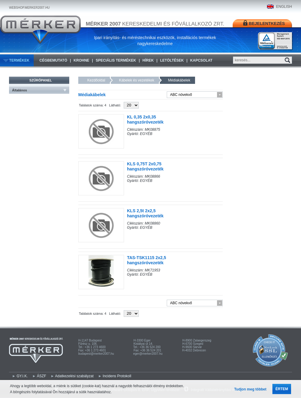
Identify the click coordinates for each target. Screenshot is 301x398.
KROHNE (81, 60)
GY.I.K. (22, 376)
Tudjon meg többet (250, 389)
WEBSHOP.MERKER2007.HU (29, 7)
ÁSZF (41, 376)
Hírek (148, 60)
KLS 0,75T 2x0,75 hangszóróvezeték (145, 166)
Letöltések (172, 60)
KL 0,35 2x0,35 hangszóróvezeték (145, 119)
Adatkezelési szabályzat (74, 376)
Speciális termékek (116, 60)
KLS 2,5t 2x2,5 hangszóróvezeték (145, 213)
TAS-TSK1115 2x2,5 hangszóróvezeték (146, 260)
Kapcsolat (201, 60)
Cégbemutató (53, 60)
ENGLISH (284, 7)
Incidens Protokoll (117, 376)
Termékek (19, 60)
